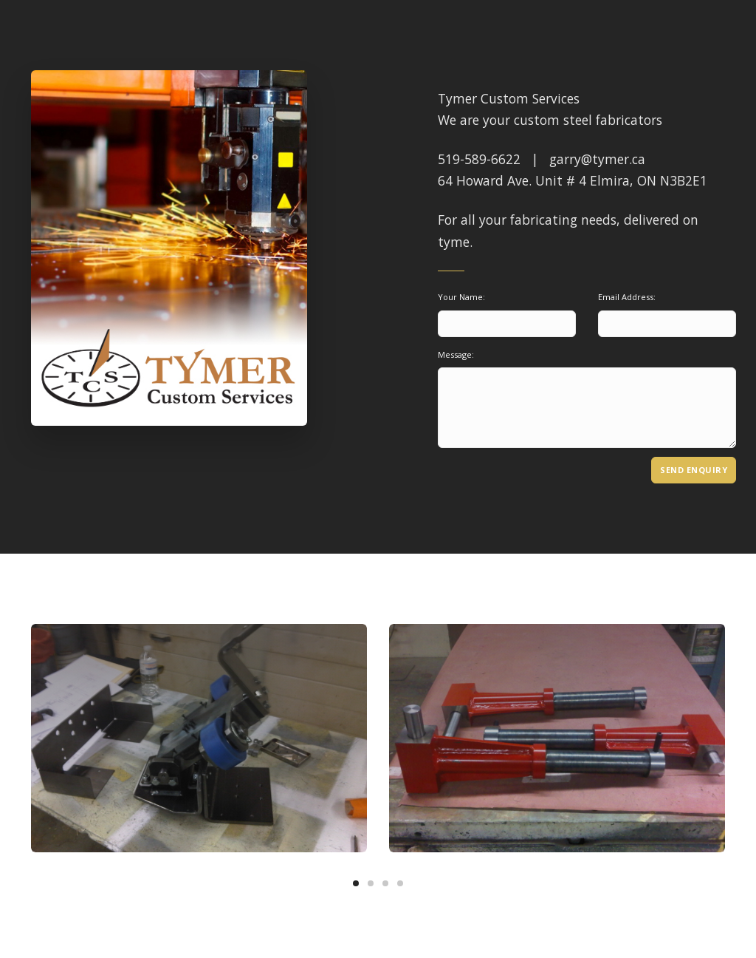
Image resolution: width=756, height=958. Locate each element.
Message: (456, 354)
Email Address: (627, 296)
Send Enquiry (693, 469)
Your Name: (461, 296)
